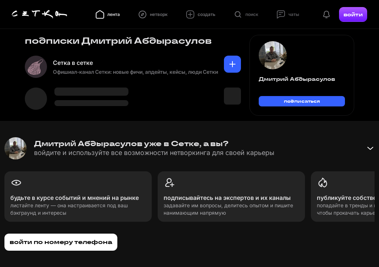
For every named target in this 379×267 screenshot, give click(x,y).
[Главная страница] (39, 14)
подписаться (302, 101)
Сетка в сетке (73, 62)
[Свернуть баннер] (370, 148)
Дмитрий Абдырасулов (297, 79)
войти (353, 14)
